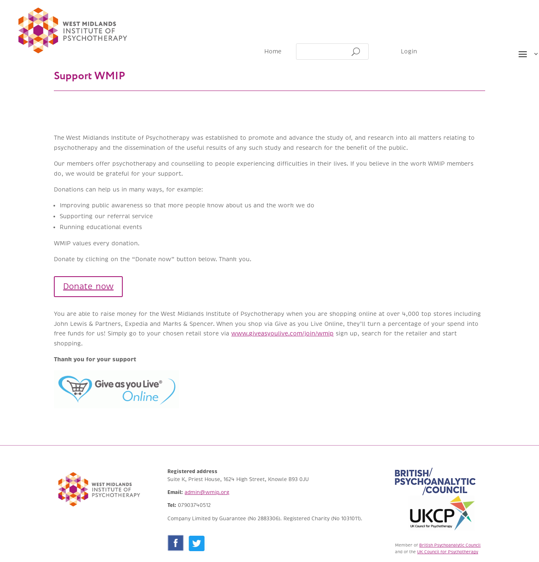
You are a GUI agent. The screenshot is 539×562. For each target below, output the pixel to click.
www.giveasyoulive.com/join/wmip (282, 333)
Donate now (88, 286)
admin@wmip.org (207, 492)
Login (409, 52)
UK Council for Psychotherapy (447, 551)
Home (272, 52)
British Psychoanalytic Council (450, 545)
